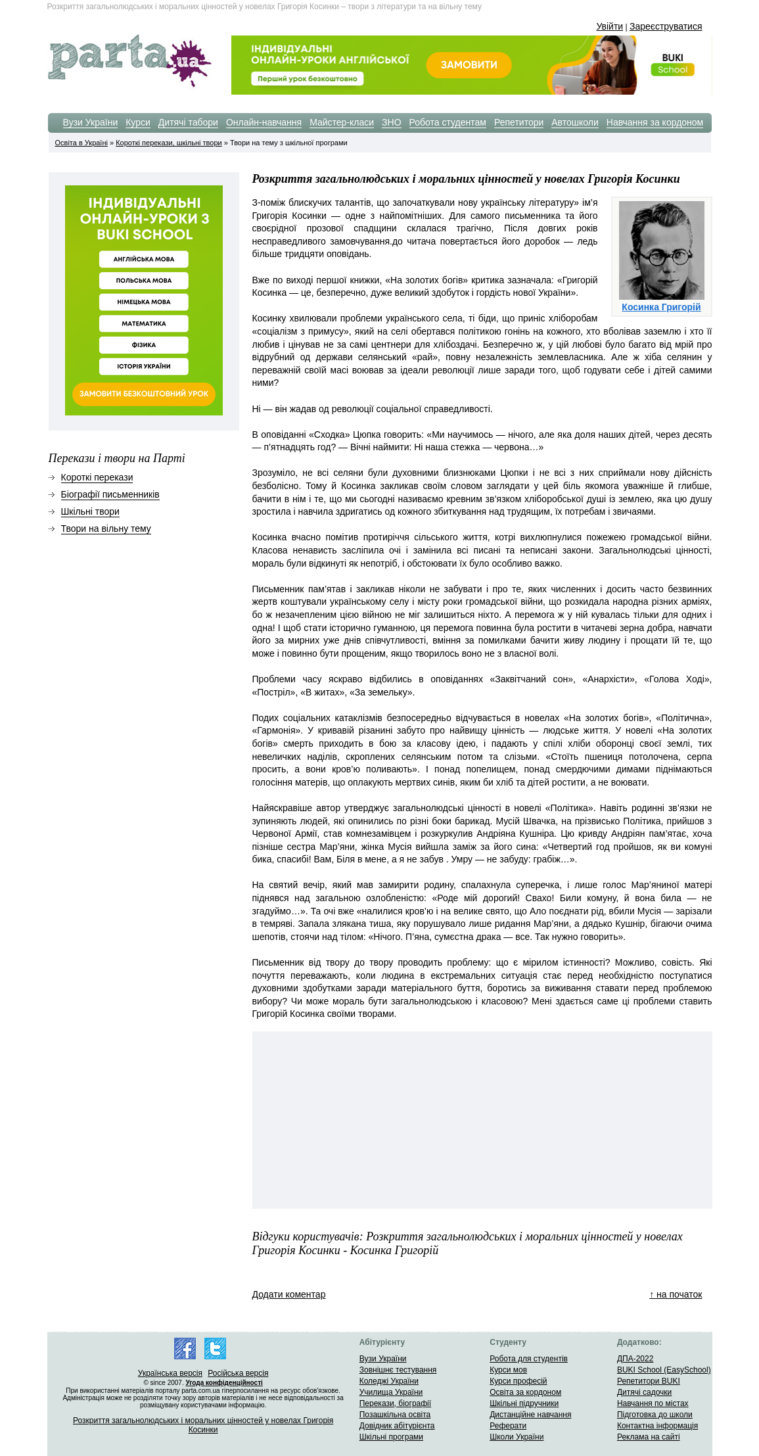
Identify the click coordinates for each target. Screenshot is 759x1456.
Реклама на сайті (648, 1437)
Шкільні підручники (524, 1403)
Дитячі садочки (644, 1392)
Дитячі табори (188, 122)
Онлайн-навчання (264, 122)
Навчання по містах (653, 1403)
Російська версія (238, 1373)
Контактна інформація (657, 1425)
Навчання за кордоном (655, 122)
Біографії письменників (110, 494)
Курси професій (518, 1381)
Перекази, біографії (395, 1403)
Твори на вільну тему (106, 528)
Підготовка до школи (655, 1414)
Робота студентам (447, 122)
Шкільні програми (391, 1437)
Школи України (516, 1437)
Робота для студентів (529, 1358)
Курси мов (508, 1369)
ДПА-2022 (635, 1358)
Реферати (508, 1425)
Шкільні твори (90, 511)
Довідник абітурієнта (397, 1425)
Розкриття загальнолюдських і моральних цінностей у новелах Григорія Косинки (203, 1425)
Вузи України (90, 122)
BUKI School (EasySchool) (664, 1369)
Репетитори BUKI (648, 1381)
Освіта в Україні (81, 143)
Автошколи (575, 122)
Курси (138, 122)
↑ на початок (675, 1294)
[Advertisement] (357, 1120)
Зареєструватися (666, 26)
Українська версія (170, 1373)
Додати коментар (289, 1294)
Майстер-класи (342, 122)
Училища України (391, 1392)
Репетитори (518, 122)
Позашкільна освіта (395, 1414)
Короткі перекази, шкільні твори (168, 143)
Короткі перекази (97, 477)
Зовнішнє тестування (398, 1369)
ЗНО (391, 122)
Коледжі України (389, 1381)
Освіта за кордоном (525, 1392)
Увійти (609, 26)
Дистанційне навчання (530, 1414)
